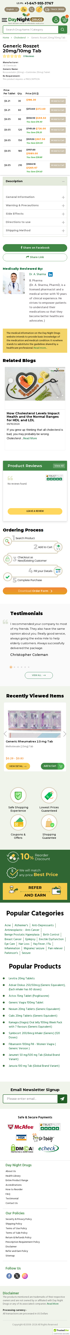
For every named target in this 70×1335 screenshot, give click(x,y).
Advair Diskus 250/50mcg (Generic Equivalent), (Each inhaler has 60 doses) (37, 987)
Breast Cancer (13, 939)
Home (6, 38)
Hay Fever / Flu (42, 944)
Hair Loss (24, 944)
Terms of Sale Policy (16, 1233)
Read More (30, 438)
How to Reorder (14, 1189)
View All (59, 466)
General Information (20, 197)
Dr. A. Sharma (37, 274)
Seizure (26, 953)
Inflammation (12, 948)
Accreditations (14, 1185)
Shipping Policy (14, 1224)
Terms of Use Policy (16, 1228)
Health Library (13, 1176)
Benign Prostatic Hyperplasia (22, 935)
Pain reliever (55, 948)
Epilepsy (30, 939)
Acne (8, 925)
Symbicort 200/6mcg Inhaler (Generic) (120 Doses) (34, 1035)
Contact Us (12, 1203)
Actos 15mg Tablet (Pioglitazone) (29, 996)
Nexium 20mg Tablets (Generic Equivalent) (34, 1009)
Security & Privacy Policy (19, 1219)
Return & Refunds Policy (18, 1238)
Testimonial (12, 1199)
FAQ (8, 1194)
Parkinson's (11, 953)
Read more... (40, 348)
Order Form (33, 591)
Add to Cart (57, 101)
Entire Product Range (17, 1180)
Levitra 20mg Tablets (22, 978)
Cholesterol (20, 38)
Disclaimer (11, 1247)
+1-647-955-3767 (39, 3)
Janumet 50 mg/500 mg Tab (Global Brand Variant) (34, 1057)
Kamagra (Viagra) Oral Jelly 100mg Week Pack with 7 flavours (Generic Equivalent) (35, 1024)
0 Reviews (28, 56)
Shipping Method (18, 230)
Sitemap (10, 1256)
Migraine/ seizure (34, 948)
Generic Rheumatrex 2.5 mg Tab (29, 741)
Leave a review (35, 511)
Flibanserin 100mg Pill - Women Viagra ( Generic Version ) (32, 1046)
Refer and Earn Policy (17, 1251)
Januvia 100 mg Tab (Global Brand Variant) (34, 1066)
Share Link (35, 257)
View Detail (16, 766)
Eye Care (10, 944)
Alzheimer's (21, 925)
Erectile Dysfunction (51, 939)
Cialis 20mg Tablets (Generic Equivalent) (33, 1016)
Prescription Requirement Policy (23, 1242)
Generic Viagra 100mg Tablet (26, 1002)
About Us (11, 1171)
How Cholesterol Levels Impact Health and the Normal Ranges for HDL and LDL (33, 416)
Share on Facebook (35, 247)
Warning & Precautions (22, 205)
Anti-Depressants (43, 925)
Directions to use (18, 222)
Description (14, 181)
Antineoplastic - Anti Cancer (22, 930)
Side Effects (15, 213)
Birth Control (51, 935)
